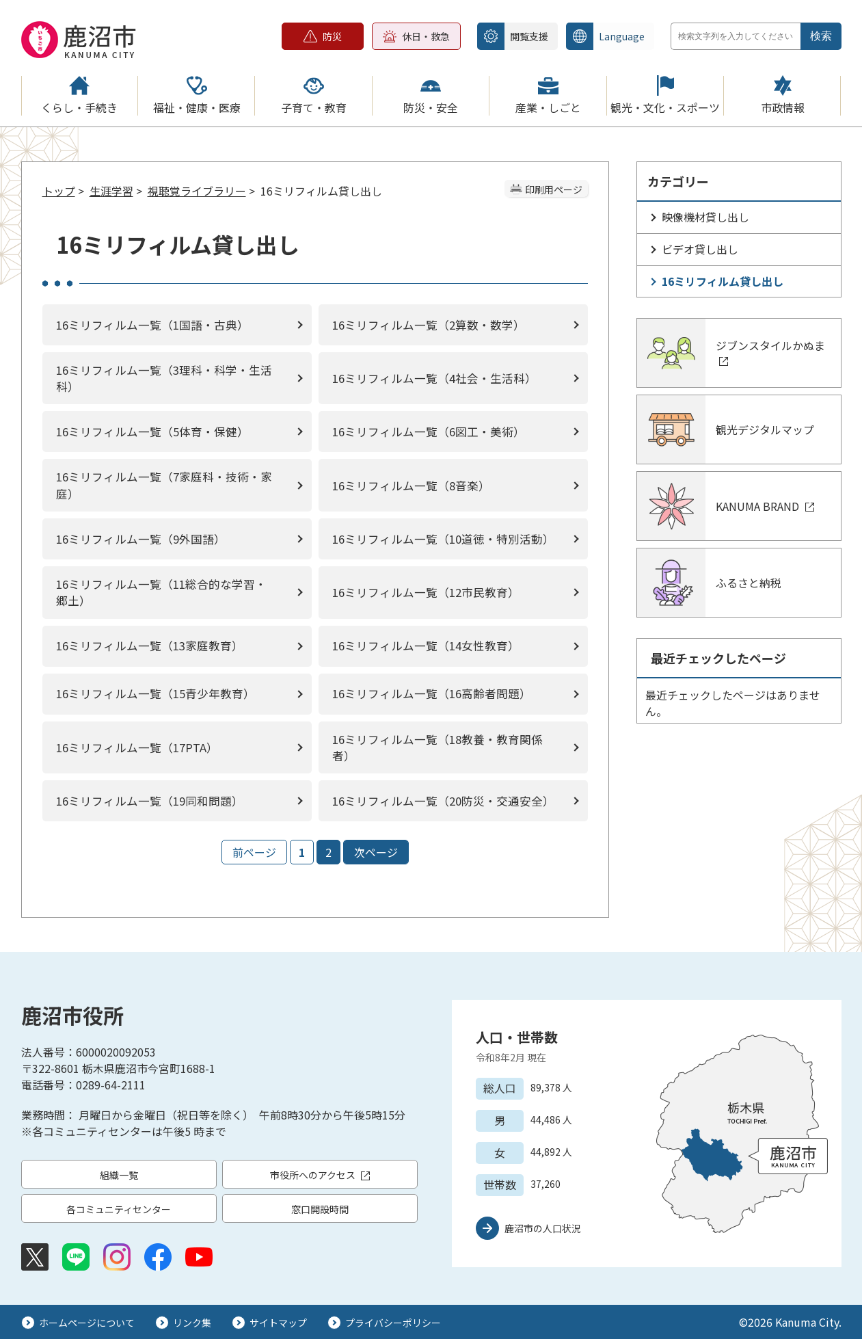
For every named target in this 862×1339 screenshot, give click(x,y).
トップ (58, 191)
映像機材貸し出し (705, 217)
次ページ (376, 852)
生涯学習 (111, 191)
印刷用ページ (553, 189)
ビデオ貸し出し (700, 249)
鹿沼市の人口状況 (542, 1228)
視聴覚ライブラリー (197, 191)
